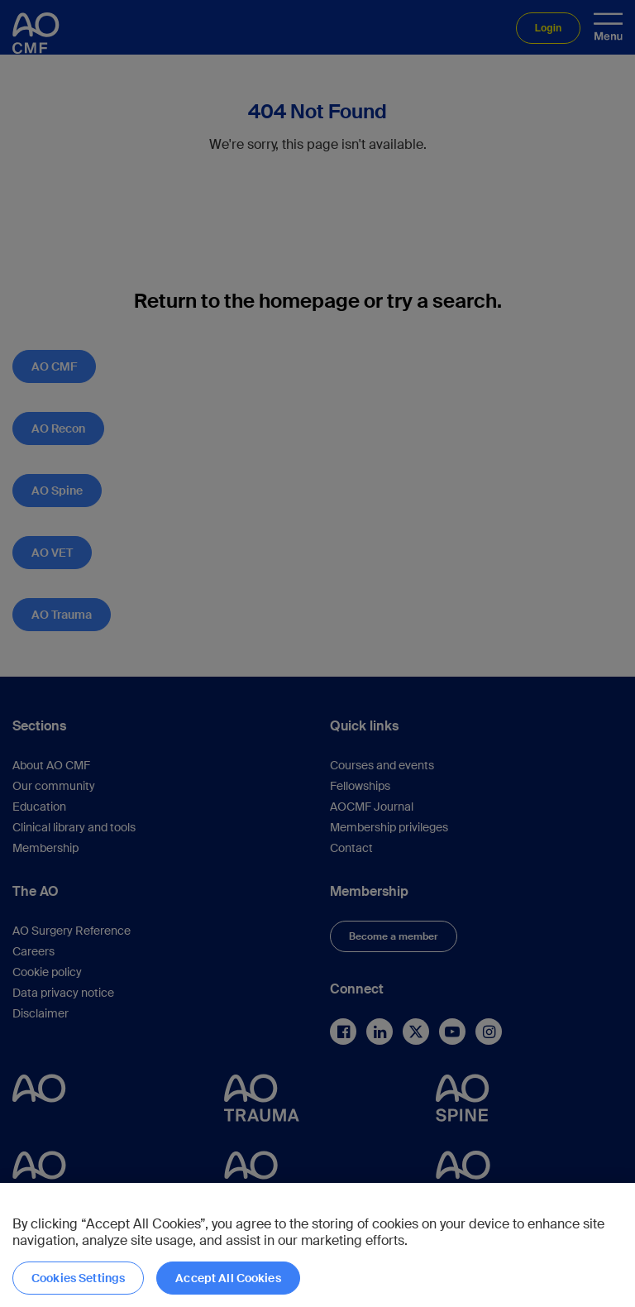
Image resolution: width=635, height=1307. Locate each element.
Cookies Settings (78, 1278)
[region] (317, 1245)
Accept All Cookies (228, 1278)
